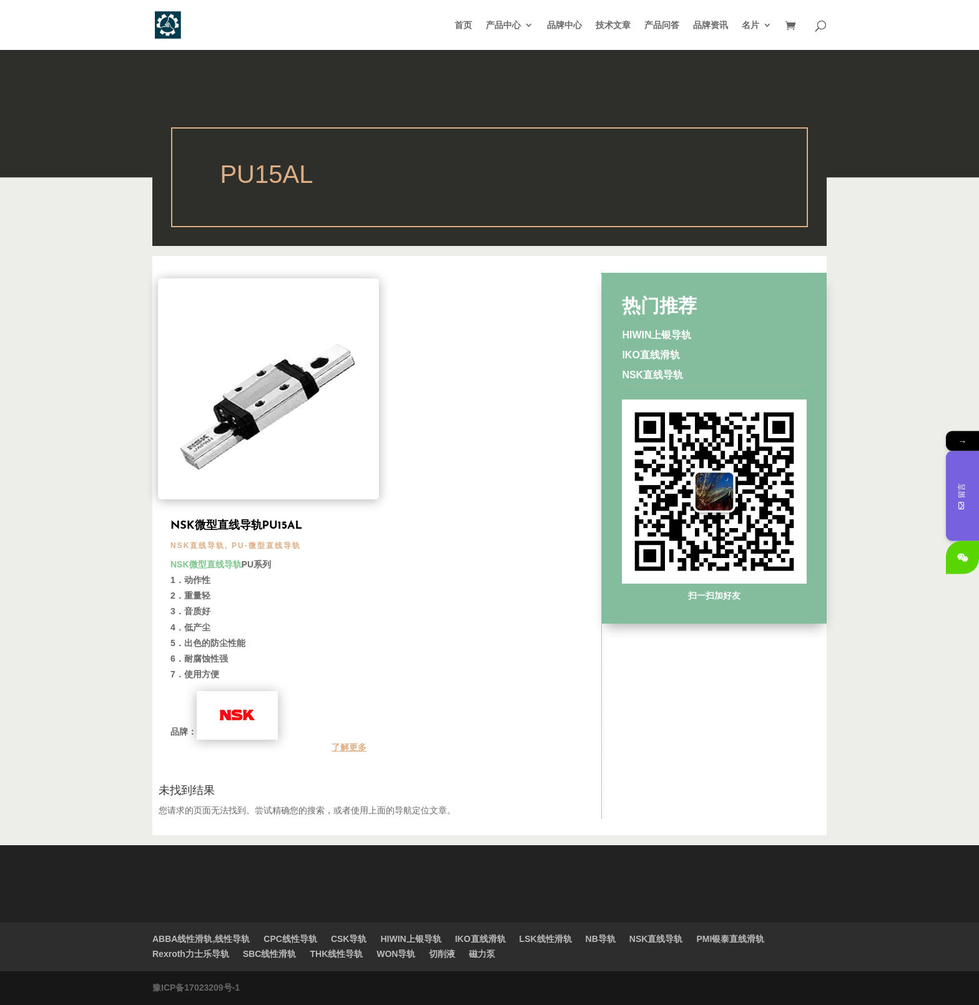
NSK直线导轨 (197, 545)
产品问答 (661, 25)
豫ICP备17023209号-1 (196, 988)
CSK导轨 (349, 939)
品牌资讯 (710, 25)
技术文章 (613, 25)
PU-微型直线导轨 (266, 545)
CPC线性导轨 (290, 939)
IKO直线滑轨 (650, 355)
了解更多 (349, 747)
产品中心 (503, 25)
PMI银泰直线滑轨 (730, 939)
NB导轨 (601, 939)
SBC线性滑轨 (270, 954)
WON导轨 (395, 954)
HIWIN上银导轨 (656, 335)
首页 (463, 25)
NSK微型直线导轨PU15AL (236, 526)
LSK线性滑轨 (545, 939)
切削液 (442, 954)
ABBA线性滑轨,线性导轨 (201, 939)
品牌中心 (564, 25)
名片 (750, 25)
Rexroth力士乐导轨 (190, 954)
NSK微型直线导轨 (206, 564)
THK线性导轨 (336, 954)
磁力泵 (482, 954)
